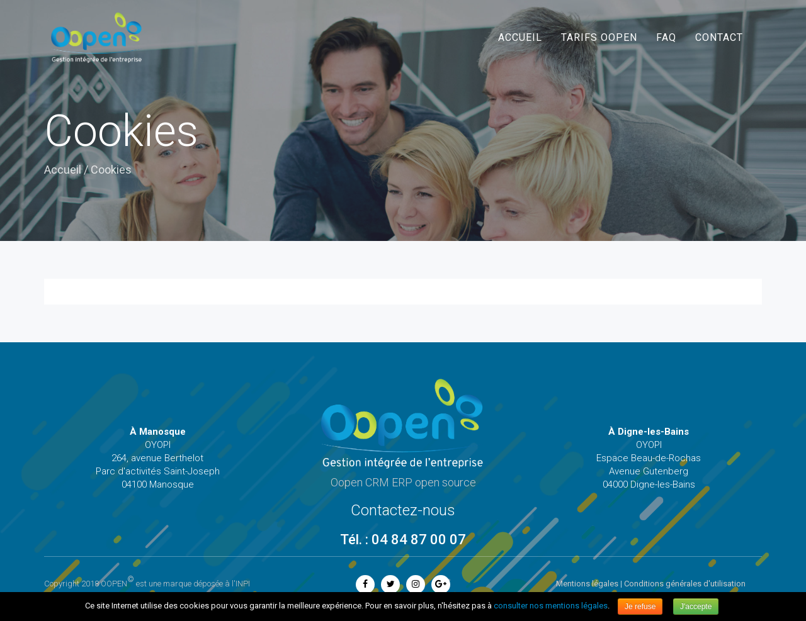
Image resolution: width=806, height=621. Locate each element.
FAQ (666, 37)
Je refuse (640, 606)
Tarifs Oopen (599, 37)
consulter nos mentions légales (551, 605)
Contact (719, 37)
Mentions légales (587, 583)
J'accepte (696, 606)
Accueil (520, 37)
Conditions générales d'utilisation (685, 583)
